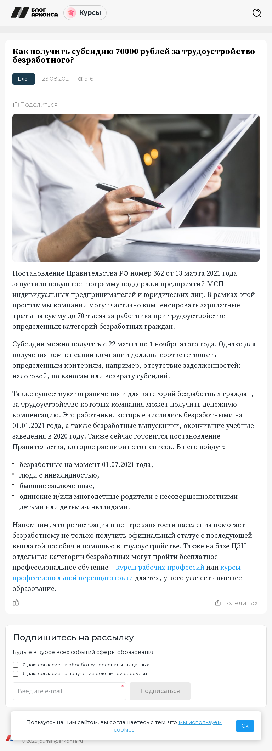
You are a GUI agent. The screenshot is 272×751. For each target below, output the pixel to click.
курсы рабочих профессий (160, 567)
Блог (24, 79)
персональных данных (122, 664)
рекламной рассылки (121, 673)
